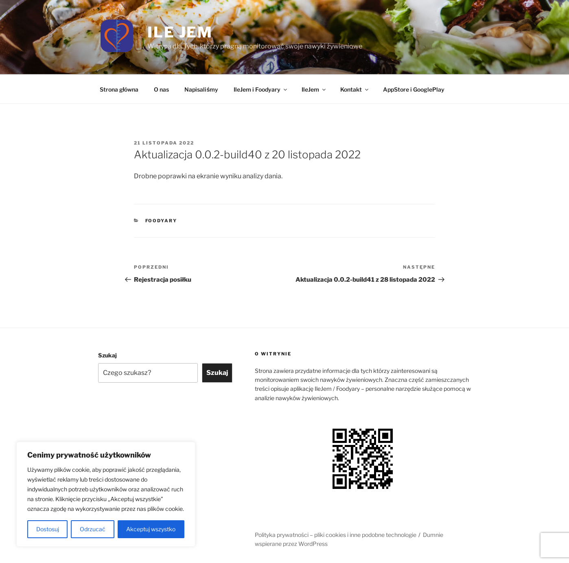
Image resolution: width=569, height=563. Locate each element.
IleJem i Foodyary (261, 89)
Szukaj (107, 355)
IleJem (314, 89)
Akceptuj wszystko (150, 529)
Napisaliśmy (201, 89)
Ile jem (180, 32)
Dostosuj (47, 529)
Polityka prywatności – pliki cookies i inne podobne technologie (335, 534)
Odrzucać (92, 529)
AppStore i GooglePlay (413, 89)
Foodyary (161, 220)
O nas (161, 89)
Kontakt (355, 89)
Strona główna (119, 89)
